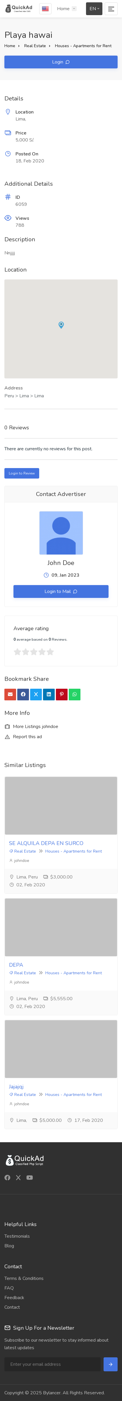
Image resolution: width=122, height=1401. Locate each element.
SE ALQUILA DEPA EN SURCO (46, 843)
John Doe (61, 563)
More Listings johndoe (31, 726)
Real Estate (35, 46)
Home (63, 9)
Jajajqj (16, 1086)
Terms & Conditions (24, 1278)
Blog (9, 1246)
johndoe (19, 860)
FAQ (9, 1288)
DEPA (16, 964)
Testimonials (17, 1236)
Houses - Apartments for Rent (83, 46)
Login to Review (22, 473)
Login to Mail (58, 591)
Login (58, 62)
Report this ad (23, 737)
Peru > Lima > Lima (24, 396)
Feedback (14, 1297)
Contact (12, 1307)
